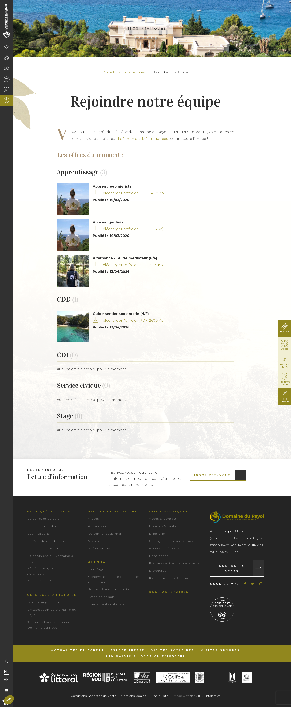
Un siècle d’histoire (52, 595)
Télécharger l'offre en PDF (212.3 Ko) (132, 229)
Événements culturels (106, 604)
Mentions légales (133, 696)
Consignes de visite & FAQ (171, 541)
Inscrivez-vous (212, 475)
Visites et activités (112, 511)
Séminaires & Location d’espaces (146, 656)
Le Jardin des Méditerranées (143, 139)
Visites (93, 518)
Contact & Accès (231, 568)
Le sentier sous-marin (106, 533)
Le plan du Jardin (41, 526)
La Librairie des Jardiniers (48, 548)
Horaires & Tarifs (162, 526)
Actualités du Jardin (43, 581)
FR (6, 671)
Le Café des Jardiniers (45, 541)
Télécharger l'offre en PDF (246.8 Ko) (133, 193)
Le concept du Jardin (45, 518)
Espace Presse (128, 650)
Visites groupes (101, 548)
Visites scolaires (101, 541)
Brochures (157, 570)
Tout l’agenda (99, 569)
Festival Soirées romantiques (112, 589)
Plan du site (159, 696)
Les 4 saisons (38, 533)
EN (6, 680)
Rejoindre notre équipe (168, 578)
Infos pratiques (134, 72)
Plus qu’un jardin (49, 511)
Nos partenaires (169, 591)
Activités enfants (101, 526)
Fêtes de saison (101, 597)
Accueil (108, 72)
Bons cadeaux (160, 556)
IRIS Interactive (209, 696)
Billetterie (157, 533)
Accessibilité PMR (164, 548)
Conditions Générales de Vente (93, 696)
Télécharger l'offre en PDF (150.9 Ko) (132, 265)
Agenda (97, 562)
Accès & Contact (162, 518)
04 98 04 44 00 (227, 552)
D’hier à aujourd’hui (43, 602)
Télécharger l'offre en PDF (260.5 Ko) (132, 321)
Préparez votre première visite (174, 563)
